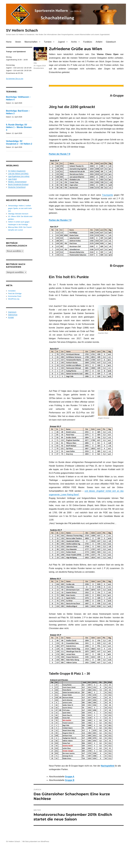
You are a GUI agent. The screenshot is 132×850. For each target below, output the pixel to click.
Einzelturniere (39, 68)
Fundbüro (87, 42)
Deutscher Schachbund (16, 187)
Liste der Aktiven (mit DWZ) (18, 174)
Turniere (47, 42)
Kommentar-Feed (14, 296)
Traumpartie (107, 195)
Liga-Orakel (12, 179)
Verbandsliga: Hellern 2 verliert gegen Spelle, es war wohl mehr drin (20, 208)
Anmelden (12, 291)
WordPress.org (13, 299)
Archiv (74, 42)
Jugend (61, 42)
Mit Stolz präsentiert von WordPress (35, 841)
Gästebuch (111, 42)
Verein (18, 42)
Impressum (12, 312)
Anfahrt (99, 42)
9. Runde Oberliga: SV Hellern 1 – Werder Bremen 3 (19, 127)
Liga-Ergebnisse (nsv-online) (18, 176)
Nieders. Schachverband (17, 182)
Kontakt (11, 317)
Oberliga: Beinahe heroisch (18, 214)
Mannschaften (31, 42)
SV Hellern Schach (22, 30)
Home (9, 42)
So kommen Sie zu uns (14, 79)
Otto (35, 63)
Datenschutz (12, 315)
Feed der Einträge (14, 293)
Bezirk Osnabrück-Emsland (18, 184)
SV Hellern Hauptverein (17, 171)
